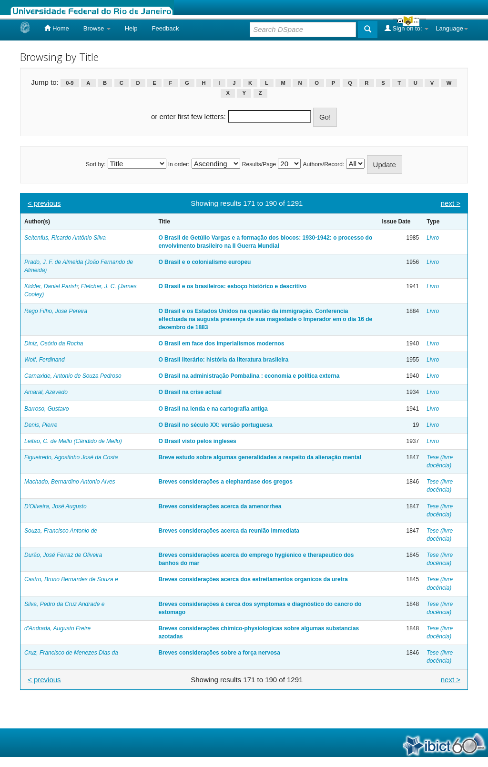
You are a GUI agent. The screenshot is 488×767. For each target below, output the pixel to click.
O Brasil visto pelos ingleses (197, 441)
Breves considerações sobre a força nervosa (219, 652)
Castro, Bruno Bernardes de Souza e (71, 579)
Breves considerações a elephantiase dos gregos (225, 481)
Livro (433, 237)
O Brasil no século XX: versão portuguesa (215, 425)
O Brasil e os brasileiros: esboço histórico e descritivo (232, 286)
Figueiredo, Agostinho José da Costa (71, 457)
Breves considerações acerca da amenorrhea (219, 506)
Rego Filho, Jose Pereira (55, 311)
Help (131, 28)
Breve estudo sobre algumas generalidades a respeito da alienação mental (259, 457)
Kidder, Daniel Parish (51, 286)
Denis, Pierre (40, 425)
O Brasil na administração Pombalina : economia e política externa (248, 376)
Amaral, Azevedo (46, 392)
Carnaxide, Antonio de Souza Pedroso (73, 376)
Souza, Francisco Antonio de (60, 530)
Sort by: (95, 164)
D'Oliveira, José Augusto (55, 506)
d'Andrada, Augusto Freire (57, 628)
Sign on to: (406, 28)
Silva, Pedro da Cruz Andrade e (64, 604)
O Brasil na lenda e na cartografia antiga (212, 408)
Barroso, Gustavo (46, 408)
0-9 (69, 83)
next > (450, 203)
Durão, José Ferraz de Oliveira (63, 555)
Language (452, 28)
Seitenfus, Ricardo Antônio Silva (65, 237)
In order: (179, 164)
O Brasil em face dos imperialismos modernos (221, 343)
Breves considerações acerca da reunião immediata (228, 530)
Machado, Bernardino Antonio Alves (69, 481)
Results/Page (259, 164)
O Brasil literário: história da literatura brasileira (223, 359)
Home (56, 28)
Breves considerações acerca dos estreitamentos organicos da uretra (253, 579)
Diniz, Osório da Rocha (53, 343)
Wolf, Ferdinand (44, 359)
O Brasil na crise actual (190, 392)
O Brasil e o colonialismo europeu (204, 262)
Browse (97, 28)
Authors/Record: (324, 164)
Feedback (165, 28)
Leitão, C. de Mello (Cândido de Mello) (73, 441)
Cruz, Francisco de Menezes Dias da (71, 652)
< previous (44, 203)
